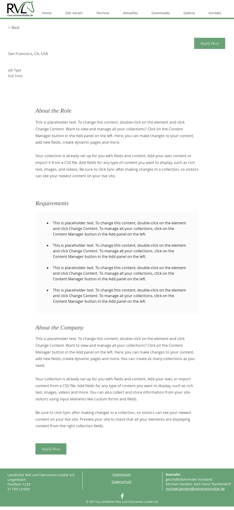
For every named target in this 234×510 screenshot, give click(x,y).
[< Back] (24, 27)
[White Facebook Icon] (122, 496)
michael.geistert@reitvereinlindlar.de (195, 488)
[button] (77, 12)
